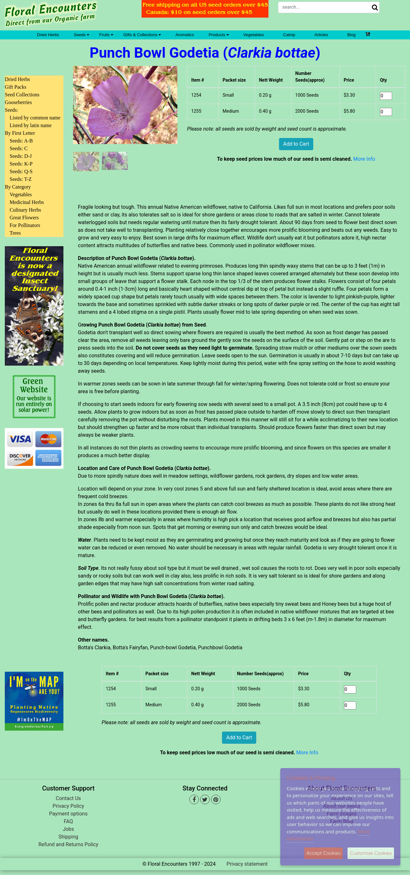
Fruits (106, 34)
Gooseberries (18, 102)
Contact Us (68, 798)
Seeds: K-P (21, 163)
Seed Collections (22, 94)
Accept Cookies (324, 853)
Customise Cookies (371, 853)
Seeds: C (19, 148)
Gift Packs (15, 87)
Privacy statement (246, 864)
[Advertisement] (34, 566)
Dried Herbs (48, 34)
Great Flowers (24, 217)
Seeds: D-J (21, 156)
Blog (351, 34)
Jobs (68, 829)
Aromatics (185, 34)
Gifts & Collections (142, 34)
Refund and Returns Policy (68, 844)
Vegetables (253, 34)
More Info (364, 159)
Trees (15, 233)
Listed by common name (35, 117)
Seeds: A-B (21, 140)
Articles (321, 34)
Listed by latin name (31, 125)
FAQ (68, 821)
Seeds (81, 34)
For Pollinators (25, 225)
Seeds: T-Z (21, 179)
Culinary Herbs (25, 210)
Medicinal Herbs (27, 202)
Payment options (68, 814)
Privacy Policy (68, 806)
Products (219, 34)
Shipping (68, 837)
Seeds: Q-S (21, 171)
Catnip (289, 34)
